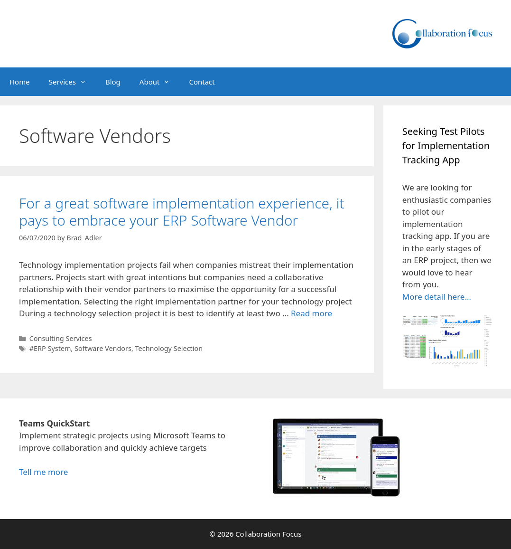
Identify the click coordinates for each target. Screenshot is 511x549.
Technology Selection (169, 348)
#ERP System (50, 348)
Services (72, 81)
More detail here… (436, 296)
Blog (113, 81)
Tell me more (43, 471)
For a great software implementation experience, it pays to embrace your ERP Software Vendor (181, 211)
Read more (311, 313)
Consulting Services (60, 338)
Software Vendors (102, 348)
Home (19, 81)
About (159, 81)
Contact (201, 81)
